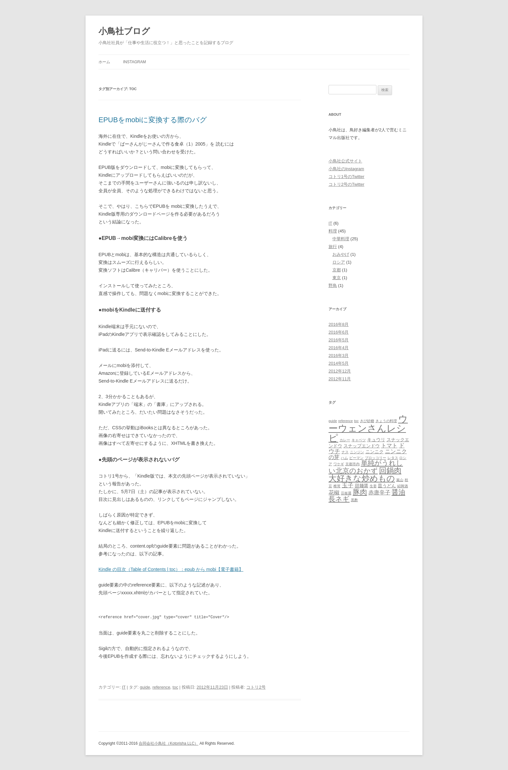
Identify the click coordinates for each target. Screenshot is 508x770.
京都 (336, 269)
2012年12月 (340, 371)
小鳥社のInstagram (346, 168)
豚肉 (360, 492)
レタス (392, 458)
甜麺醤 (361, 485)
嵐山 (399, 480)
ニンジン (357, 452)
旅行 (333, 246)
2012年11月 (340, 378)
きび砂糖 (367, 421)
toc (175, 686)
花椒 (334, 492)
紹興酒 (402, 486)
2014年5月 (339, 363)
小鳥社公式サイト (345, 161)
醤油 (398, 492)
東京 (336, 277)
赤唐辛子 (379, 492)
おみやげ (340, 254)
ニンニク (374, 451)
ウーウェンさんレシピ (368, 428)
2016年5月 (339, 340)
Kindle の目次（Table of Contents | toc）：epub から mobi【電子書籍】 (170, 569)
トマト (389, 445)
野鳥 (333, 285)
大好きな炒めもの (362, 478)
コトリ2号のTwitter (346, 184)
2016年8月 (339, 324)
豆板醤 (346, 493)
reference (161, 686)
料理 (333, 231)
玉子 (347, 485)
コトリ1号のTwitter (346, 176)
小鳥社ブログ (124, 31)
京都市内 (352, 464)
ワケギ (338, 464)
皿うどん (387, 485)
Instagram (134, 62)
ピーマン (356, 458)
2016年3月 (339, 355)
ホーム (104, 62)
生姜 (373, 486)
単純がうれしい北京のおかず (366, 466)
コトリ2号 (255, 686)
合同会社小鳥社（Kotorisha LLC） (168, 742)
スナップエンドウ (361, 445)
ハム (344, 458)
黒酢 (354, 500)
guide (145, 686)
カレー (345, 440)
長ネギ (339, 499)
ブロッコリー (375, 458)
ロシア (338, 262)
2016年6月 (339, 332)
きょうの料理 (386, 421)
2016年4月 (339, 347)
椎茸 (337, 486)
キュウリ (376, 439)
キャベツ (359, 440)
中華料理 (340, 238)
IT (123, 686)
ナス (345, 452)
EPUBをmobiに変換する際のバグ (152, 120)
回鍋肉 (390, 470)
